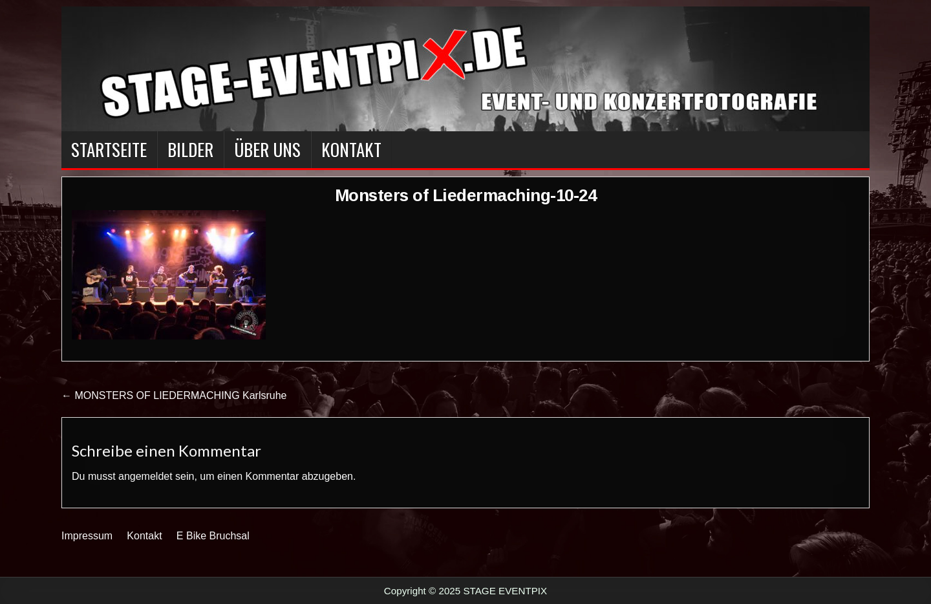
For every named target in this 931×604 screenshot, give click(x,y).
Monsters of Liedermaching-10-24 (466, 195)
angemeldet (145, 476)
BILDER (190, 149)
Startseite (109, 149)
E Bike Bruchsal (213, 535)
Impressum (86, 535)
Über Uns (267, 149)
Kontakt (351, 149)
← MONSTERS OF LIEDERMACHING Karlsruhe (174, 395)
